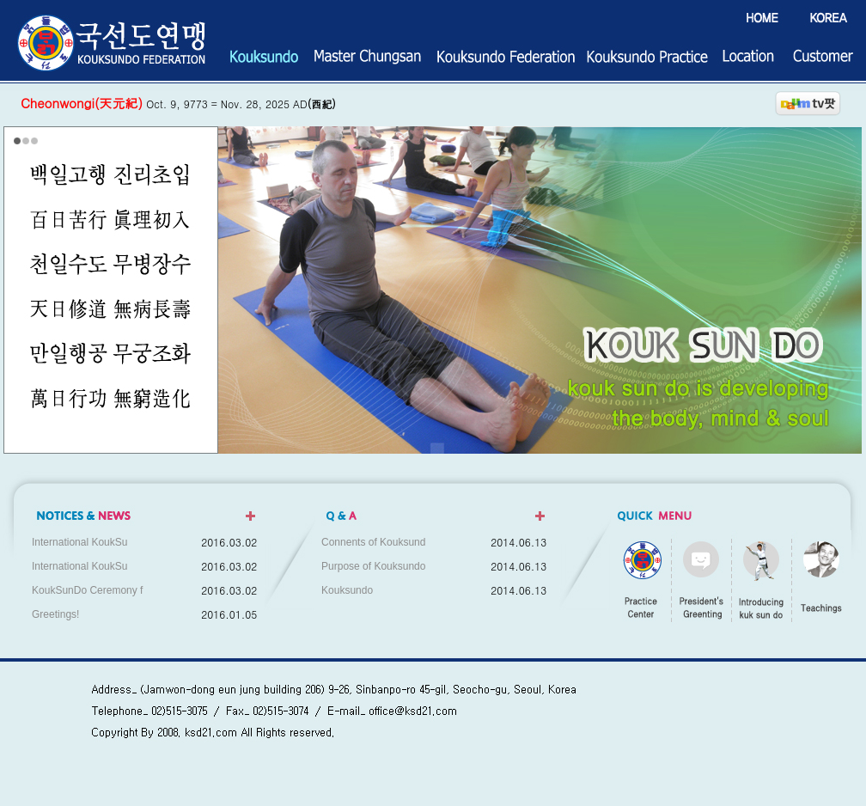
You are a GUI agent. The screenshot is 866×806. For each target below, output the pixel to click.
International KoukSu (79, 542)
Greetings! (55, 614)
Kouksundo (347, 590)
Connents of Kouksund (373, 542)
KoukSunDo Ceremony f (87, 590)
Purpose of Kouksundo (373, 566)
